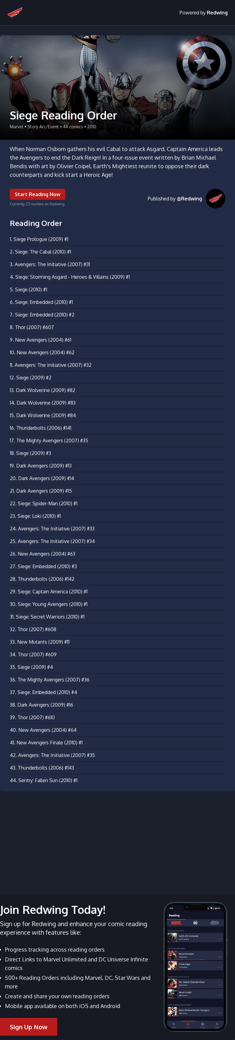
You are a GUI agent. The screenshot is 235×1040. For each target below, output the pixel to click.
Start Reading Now (37, 194)
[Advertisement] (117, 839)
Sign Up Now (28, 1027)
